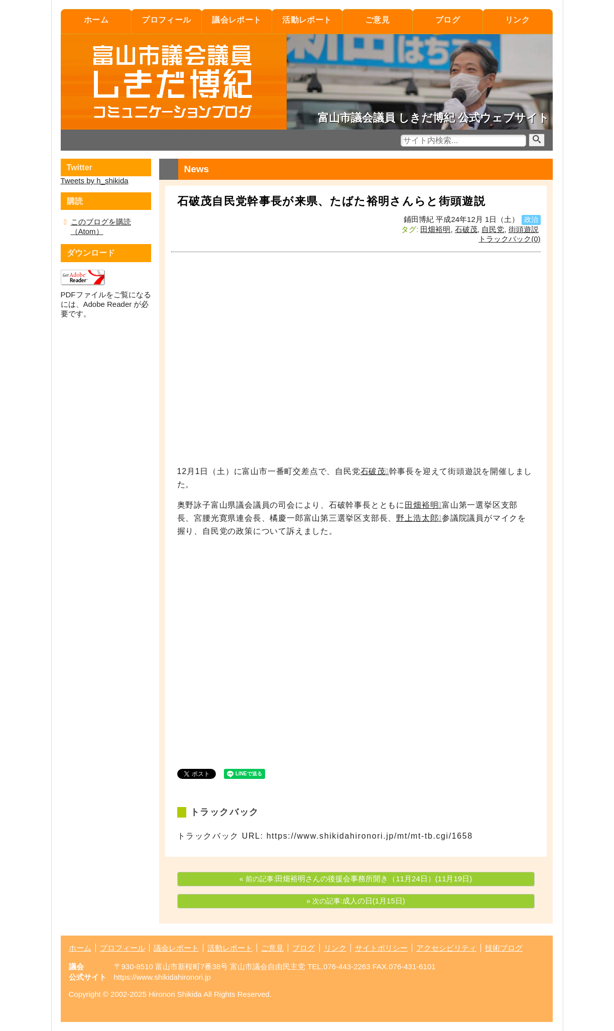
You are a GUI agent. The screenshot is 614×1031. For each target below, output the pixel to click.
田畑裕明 (435, 229)
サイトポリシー (381, 948)
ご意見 (377, 20)
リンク (517, 20)
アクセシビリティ (446, 948)
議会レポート (237, 20)
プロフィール (166, 20)
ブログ (447, 20)
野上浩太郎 (417, 518)
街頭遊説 (524, 229)
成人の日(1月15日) (373, 900)
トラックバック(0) (509, 239)
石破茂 (466, 229)
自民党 (492, 229)
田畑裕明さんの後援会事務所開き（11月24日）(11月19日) (373, 878)
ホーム (96, 20)
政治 (531, 219)
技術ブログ (504, 948)
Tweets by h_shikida (95, 180)
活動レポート (307, 20)
